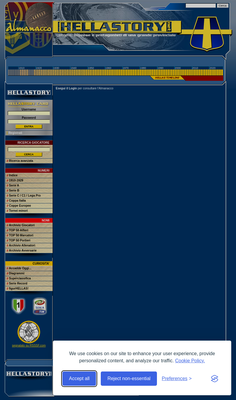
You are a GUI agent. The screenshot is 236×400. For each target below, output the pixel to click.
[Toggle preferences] (177, 378)
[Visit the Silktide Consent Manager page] (214, 378)
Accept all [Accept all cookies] (79, 378)
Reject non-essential (128, 378)
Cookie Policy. (190, 360)
